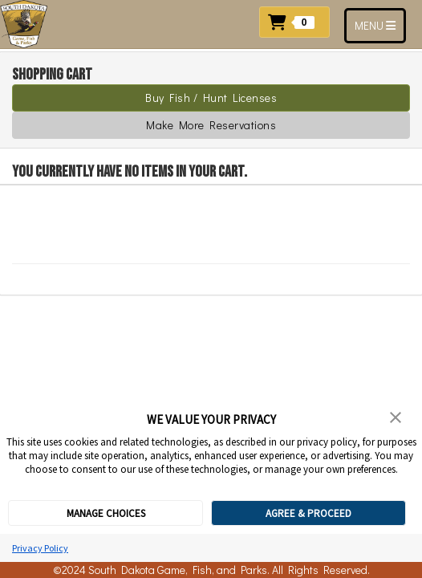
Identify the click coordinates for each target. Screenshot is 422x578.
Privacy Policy (40, 548)
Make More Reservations (211, 124)
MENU (380, 25)
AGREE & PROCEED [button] (308, 513)
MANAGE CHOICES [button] (106, 513)
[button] (299, 20)
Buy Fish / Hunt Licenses (211, 97)
